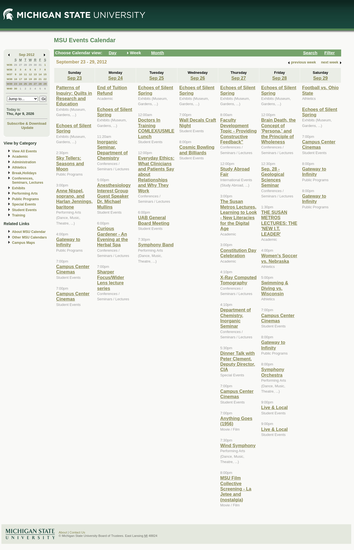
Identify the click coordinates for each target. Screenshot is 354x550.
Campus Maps (23, 243)
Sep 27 (238, 78)
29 (30, 64)
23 (15, 83)
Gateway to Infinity (68, 242)
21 (40, 79)
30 (35, 64)
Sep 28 (279, 78)
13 (35, 74)
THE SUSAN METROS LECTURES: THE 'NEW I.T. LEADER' (279, 223)
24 (20, 83)
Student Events (24, 210)
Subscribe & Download (26, 123)
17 (20, 79)
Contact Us (77, 532)
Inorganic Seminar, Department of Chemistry (112, 149)
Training (18, 215)
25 (25, 83)
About (63, 532)
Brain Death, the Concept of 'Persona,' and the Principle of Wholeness (278, 130)
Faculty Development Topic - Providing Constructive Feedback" (238, 130)
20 (35, 79)
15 (45, 74)
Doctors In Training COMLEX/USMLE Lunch (156, 128)
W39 (9, 83)
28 (25, 64)
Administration (24, 162)
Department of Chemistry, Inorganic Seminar (235, 318)
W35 (9, 64)
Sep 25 (156, 78)
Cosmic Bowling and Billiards (197, 150)
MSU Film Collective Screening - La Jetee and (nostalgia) (235, 488)
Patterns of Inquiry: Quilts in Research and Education (74, 95)
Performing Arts (25, 193)
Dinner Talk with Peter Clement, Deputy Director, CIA (237, 361)
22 (45, 79)
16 (15, 79)
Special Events (24, 204)
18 (25, 79)
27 (20, 64)
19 (30, 79)
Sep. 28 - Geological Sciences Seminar (272, 177)
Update (27, 128)
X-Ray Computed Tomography (238, 280)
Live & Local (274, 407)
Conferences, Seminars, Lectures (27, 180)
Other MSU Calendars (29, 237)
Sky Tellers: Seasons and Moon (70, 163)
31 (40, 64)
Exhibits (18, 188)
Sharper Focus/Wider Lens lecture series (110, 280)
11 (25, 74)
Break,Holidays (24, 173)
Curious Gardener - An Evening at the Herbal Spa (112, 236)
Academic (20, 157)
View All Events (24, 151)
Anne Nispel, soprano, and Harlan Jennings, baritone (74, 198)
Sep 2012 (27, 55)
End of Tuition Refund (112, 90)
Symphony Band (156, 244)
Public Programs (25, 199)
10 (20, 74)
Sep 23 (74, 78)
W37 (9, 74)
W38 (9, 79)
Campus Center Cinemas (72, 269)
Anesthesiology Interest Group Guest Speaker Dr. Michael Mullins (113, 196)
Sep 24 (115, 78)
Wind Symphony (237, 445)
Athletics (19, 167)
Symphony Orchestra (272, 372)
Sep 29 (320, 78)
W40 (9, 88)
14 (40, 74)
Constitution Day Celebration (238, 253)
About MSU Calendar (29, 232)
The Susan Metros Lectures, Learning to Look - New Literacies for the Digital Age (238, 215)
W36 (9, 69)
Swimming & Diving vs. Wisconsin (274, 288)
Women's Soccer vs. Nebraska (279, 258)
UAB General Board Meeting (153, 220)
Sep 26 (197, 78)
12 (30, 74)
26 (15, 64)
